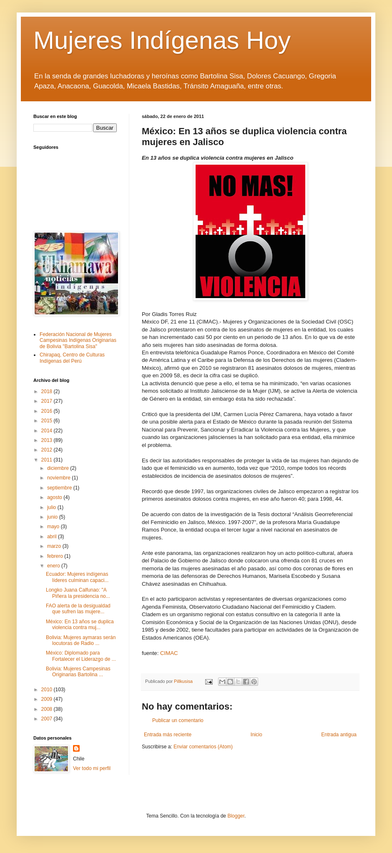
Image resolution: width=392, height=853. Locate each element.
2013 (47, 440)
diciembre (58, 468)
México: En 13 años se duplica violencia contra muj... (80, 624)
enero (54, 566)
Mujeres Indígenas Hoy (162, 40)
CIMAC (169, 653)
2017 (47, 401)
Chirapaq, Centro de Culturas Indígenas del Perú (72, 358)
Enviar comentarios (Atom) (203, 747)
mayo (54, 526)
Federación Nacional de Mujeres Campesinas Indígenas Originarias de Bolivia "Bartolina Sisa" (78, 340)
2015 (47, 421)
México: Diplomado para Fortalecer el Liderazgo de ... (81, 656)
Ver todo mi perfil (92, 768)
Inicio (256, 735)
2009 (47, 699)
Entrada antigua (339, 735)
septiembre (60, 488)
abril (52, 536)
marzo (55, 546)
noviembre (59, 478)
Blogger (235, 816)
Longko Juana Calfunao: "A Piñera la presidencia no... (78, 593)
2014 (47, 431)
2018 (47, 391)
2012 (47, 450)
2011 (47, 460)
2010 (47, 689)
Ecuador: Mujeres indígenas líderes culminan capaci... (77, 577)
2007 (47, 719)
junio (53, 517)
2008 (47, 709)
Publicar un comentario (178, 720)
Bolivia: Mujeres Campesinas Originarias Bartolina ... (78, 671)
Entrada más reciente (167, 735)
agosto (55, 497)
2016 (47, 411)
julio (52, 507)
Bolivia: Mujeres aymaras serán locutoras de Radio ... (81, 640)
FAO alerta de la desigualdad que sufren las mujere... (78, 609)
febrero (55, 556)
